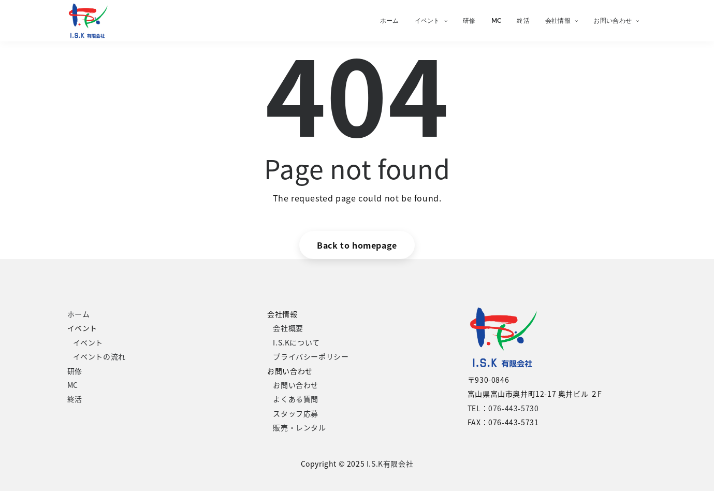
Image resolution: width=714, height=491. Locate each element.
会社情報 (561, 20)
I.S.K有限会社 (390, 463)
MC (496, 20)
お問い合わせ (616, 20)
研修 (469, 20)
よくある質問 (295, 399)
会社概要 (288, 328)
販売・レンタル (299, 427)
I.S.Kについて (296, 342)
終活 (523, 20)
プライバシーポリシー (310, 356)
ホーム (389, 20)
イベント (431, 20)
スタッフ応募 (295, 413)
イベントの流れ (99, 356)
